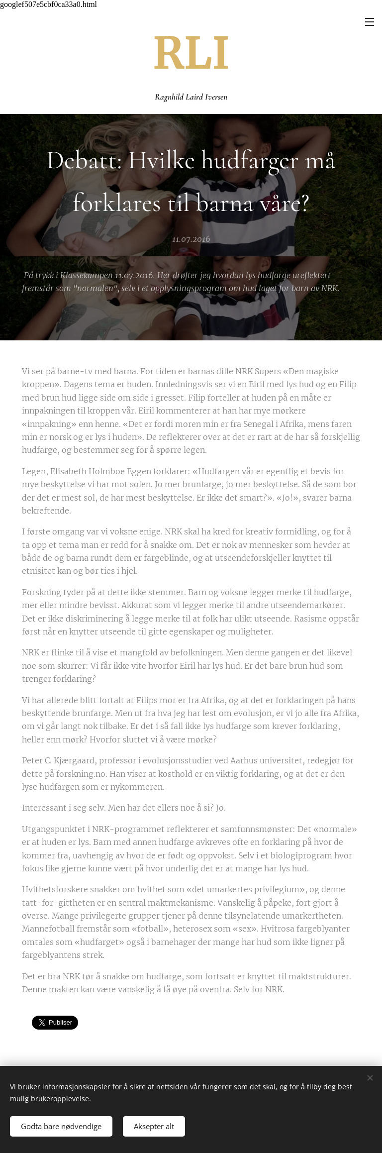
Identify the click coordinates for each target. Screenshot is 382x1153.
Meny (369, 21)
